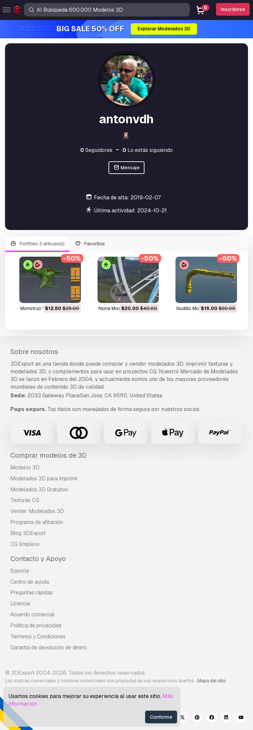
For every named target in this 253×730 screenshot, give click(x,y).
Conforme (161, 717)
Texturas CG (24, 500)
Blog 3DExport (28, 533)
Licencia (20, 603)
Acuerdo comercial (32, 614)
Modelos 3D (25, 467)
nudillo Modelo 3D (196, 308)
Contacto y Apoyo (38, 558)
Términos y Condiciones (38, 636)
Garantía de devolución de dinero (48, 647)
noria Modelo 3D (117, 308)
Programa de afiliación (36, 522)
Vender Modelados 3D (37, 511)
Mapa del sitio (211, 681)
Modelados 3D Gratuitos (39, 489)
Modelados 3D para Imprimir (44, 478)
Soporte (19, 570)
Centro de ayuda (29, 581)
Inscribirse (233, 9)
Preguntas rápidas (31, 592)
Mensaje (126, 168)
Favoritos (90, 244)
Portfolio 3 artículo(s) (37, 244)
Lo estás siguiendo (148, 150)
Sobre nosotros (34, 351)
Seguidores (96, 150)
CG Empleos (25, 544)
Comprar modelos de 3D (48, 455)
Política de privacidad (35, 625)
